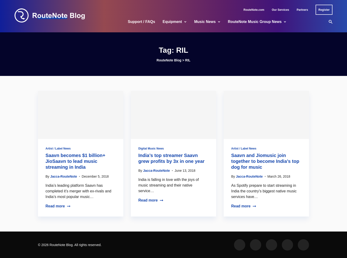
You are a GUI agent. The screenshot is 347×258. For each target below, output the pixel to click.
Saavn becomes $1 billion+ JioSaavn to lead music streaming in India (75, 161)
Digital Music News (151, 148)
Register (324, 9)
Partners (302, 9)
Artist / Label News (58, 148)
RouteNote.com (254, 9)
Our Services (280, 9)
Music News (205, 22)
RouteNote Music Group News (255, 22)
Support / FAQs (141, 22)
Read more (58, 206)
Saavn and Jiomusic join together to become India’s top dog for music (265, 161)
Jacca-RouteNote (63, 176)
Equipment (172, 22)
